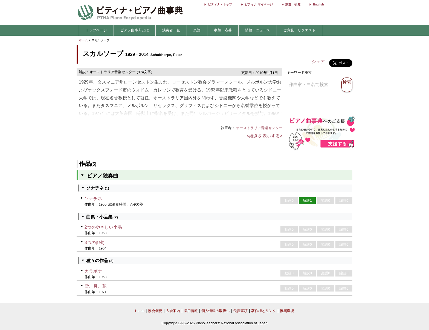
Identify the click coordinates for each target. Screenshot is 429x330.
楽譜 (197, 30)
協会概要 (155, 311)
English (318, 4)
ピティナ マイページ (259, 4)
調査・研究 (292, 4)
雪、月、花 (95, 286)
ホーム (83, 40)
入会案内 (173, 311)
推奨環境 (287, 311)
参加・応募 (223, 30)
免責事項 (240, 311)
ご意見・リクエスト (299, 30)
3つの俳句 (95, 242)
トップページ (96, 30)
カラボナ (93, 271)
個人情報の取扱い (215, 311)
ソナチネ (93, 198)
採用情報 (191, 311)
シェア (318, 61)
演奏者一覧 (171, 30)
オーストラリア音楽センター (259, 128)
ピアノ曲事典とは (134, 30)
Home (139, 311)
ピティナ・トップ (220, 4)
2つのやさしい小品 (103, 227)
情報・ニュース (257, 30)
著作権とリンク (263, 311)
